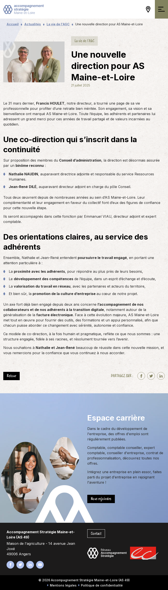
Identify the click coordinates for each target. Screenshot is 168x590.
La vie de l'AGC (58, 24)
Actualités (32, 24)
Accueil (13, 24)
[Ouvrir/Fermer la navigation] (161, 9)
